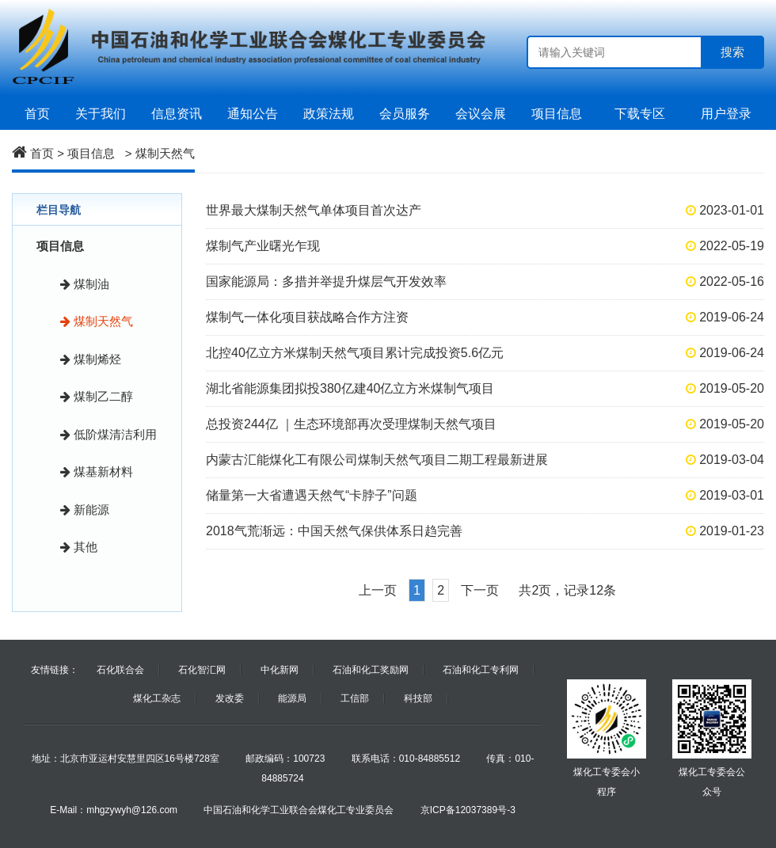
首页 (37, 113)
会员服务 (404, 113)
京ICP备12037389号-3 (467, 810)
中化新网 (280, 669)
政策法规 (328, 113)
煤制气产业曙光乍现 (263, 246)
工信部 (354, 698)
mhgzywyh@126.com (131, 810)
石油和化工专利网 (481, 669)
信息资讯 (176, 113)
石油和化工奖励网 (371, 669)
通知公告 (252, 113)
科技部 (418, 698)
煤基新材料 (96, 471)
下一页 (480, 590)
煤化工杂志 (157, 698)
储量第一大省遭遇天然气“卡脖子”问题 (311, 495)
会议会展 (480, 113)
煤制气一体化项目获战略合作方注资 (307, 317)
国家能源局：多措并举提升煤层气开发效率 (326, 281)
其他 (78, 546)
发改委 (229, 698)
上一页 (378, 590)
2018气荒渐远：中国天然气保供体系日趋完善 (334, 531)
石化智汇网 (202, 669)
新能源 (84, 509)
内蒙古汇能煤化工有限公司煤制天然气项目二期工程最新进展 (377, 459)
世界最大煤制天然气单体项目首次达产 (313, 210)
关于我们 (100, 113)
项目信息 (560, 113)
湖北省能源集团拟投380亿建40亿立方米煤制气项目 (350, 388)
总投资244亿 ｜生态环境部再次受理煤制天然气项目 (351, 424)
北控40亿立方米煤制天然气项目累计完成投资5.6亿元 (355, 352)
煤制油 (84, 284)
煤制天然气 (165, 153)
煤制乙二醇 (96, 396)
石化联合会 (120, 669)
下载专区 (639, 113)
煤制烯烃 (90, 359)
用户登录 (726, 113)
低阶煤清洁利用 (108, 434)
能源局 (292, 698)
